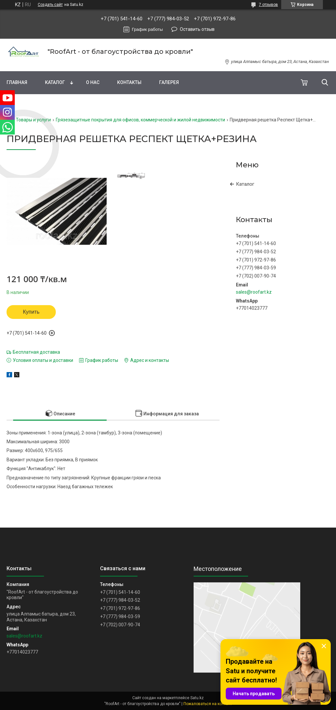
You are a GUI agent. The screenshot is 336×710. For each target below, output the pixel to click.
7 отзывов (268, 4)
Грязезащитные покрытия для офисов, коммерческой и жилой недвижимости (140, 119)
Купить (31, 312)
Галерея (169, 82)
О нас (92, 82)
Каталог (55, 82)
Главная (17, 82)
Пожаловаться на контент (207, 703)
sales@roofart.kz (254, 292)
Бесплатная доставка (36, 352)
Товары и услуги (33, 119)
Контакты (129, 82)
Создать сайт (50, 4)
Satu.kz (197, 698)
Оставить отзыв (197, 29)
